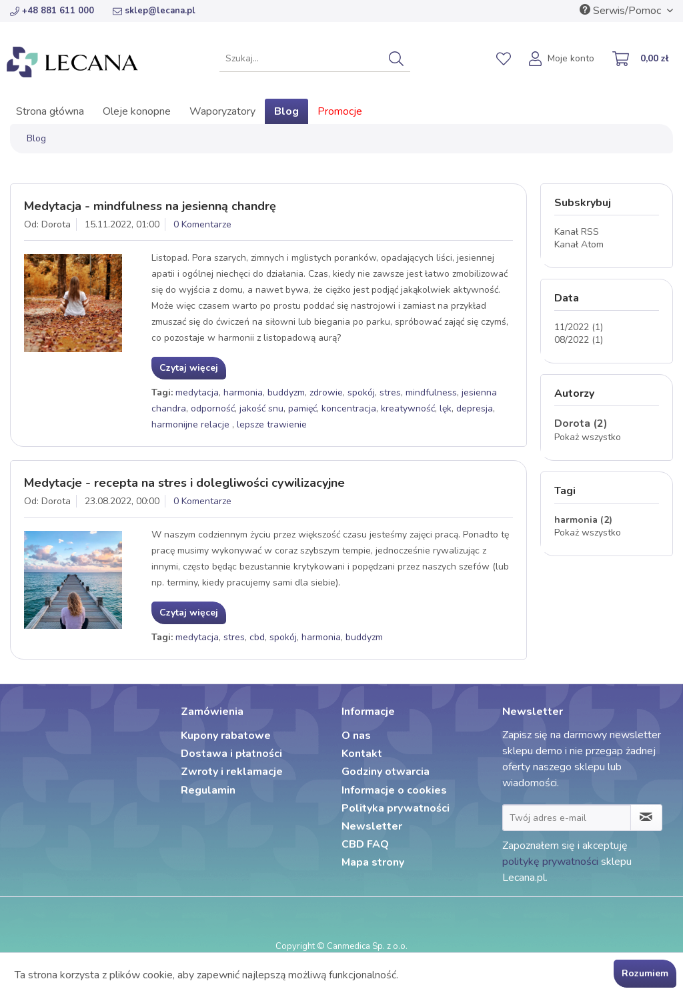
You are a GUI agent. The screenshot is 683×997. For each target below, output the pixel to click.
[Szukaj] (396, 58)
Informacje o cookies (394, 790)
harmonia (243, 392)
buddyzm (286, 392)
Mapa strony (373, 862)
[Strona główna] (50, 111)
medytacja (197, 392)
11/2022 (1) (578, 327)
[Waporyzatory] (222, 111)
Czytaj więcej (188, 367)
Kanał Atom (579, 244)
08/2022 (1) (578, 339)
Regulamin (208, 790)
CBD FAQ (365, 844)
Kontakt (362, 753)
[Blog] (286, 111)
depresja (474, 408)
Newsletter (372, 826)
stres (390, 392)
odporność (213, 408)
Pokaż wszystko (587, 437)
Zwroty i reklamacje (232, 771)
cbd (257, 637)
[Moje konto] (562, 60)
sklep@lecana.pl (154, 11)
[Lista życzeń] (504, 58)
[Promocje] (340, 111)
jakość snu (261, 408)
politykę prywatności (550, 861)
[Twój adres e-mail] (566, 817)
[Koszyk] (641, 60)
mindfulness (431, 392)
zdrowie (326, 392)
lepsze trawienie (272, 424)
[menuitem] (315, 58)
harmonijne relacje (191, 424)
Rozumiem (645, 973)
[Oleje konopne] (136, 111)
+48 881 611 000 (52, 11)
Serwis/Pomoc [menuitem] (622, 10)
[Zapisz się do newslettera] (646, 817)
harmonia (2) (583, 520)
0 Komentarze (202, 224)
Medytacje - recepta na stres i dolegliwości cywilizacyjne (184, 483)
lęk (446, 408)
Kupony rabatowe (226, 735)
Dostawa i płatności (231, 753)
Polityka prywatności (396, 808)
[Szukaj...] (315, 58)
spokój (361, 392)
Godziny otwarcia (386, 771)
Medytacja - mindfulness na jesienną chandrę (150, 206)
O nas (356, 735)
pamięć (302, 408)
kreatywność (408, 408)
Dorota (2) (581, 423)
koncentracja (348, 408)
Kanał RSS (576, 231)
